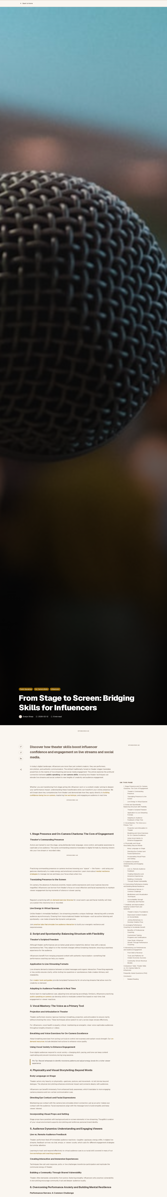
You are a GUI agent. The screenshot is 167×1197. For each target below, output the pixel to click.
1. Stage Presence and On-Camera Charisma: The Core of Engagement (136, 826)
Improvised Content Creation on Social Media (137, 954)
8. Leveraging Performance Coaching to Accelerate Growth (134, 964)
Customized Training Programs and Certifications (136, 975)
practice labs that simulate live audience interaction (54, 929)
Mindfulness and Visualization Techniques (137, 934)
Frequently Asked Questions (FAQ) (135, 1011)
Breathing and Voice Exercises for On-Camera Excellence (137, 872)
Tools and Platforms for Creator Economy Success (136, 995)
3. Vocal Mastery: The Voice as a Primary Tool (135, 862)
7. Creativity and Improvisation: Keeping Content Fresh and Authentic (134, 945)
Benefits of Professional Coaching (135, 969)
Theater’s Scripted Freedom (137, 848)
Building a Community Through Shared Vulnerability (137, 918)
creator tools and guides (42, 984)
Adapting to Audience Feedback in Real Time (135, 857)
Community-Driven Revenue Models (137, 1000)
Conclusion (127, 1014)
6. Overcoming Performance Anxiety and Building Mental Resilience (136, 923)
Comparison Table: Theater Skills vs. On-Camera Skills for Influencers (135, 1006)
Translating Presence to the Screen (136, 836)
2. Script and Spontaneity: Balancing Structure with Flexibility (135, 844)
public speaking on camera (40, 1001)
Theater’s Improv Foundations (137, 950)
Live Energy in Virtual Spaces (137, 840)
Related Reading (133, 1017)
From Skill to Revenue (134, 991)
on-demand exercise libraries (61, 904)
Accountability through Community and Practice (135, 939)
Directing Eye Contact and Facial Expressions (136, 891)
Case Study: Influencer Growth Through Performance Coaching (137, 981)
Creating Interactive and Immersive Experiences (135, 913)
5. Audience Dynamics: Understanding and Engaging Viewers (133, 902)
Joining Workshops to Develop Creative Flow (135, 959)
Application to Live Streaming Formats (137, 852)
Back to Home (26, 3)
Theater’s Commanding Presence (135, 831)
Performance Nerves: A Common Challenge (135, 929)
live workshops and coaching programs (45, 1158)
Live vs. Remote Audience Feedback (136, 908)
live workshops (70, 799)
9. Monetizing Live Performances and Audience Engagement (135, 987)
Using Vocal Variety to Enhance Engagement (135, 877)
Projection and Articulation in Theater (137, 867)
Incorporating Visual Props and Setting (136, 896)
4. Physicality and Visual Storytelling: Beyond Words (133, 883)
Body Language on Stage (136, 887)
